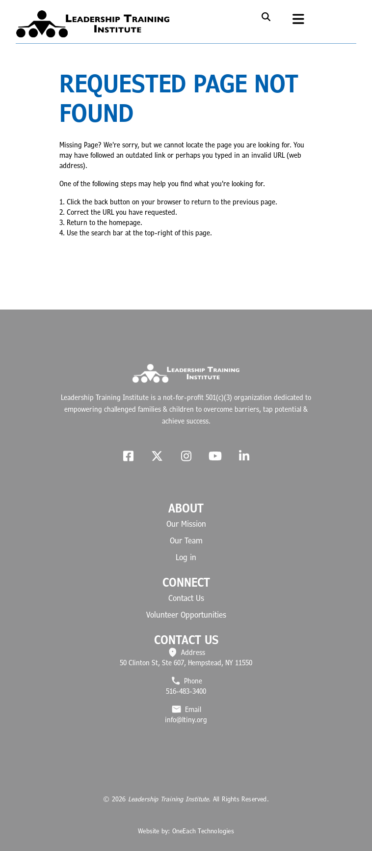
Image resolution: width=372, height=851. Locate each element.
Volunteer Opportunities (186, 614)
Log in (186, 557)
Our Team (186, 540)
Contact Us (186, 598)
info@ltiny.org (186, 719)
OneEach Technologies (203, 830)
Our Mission (186, 523)
